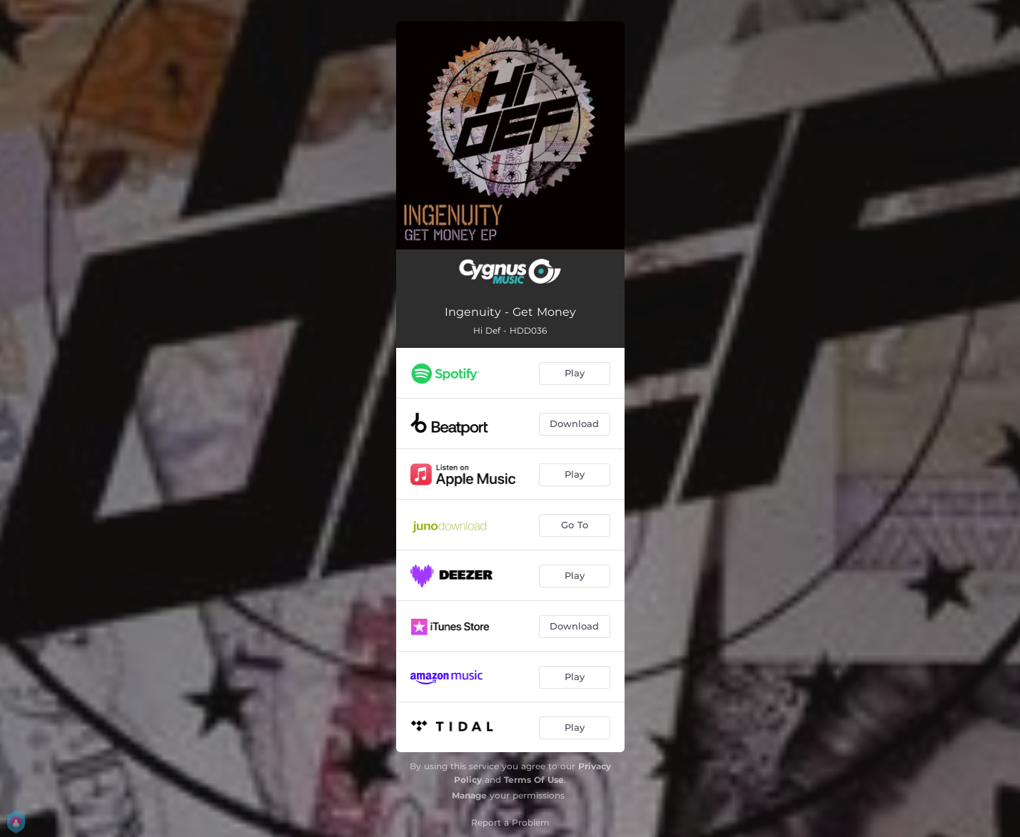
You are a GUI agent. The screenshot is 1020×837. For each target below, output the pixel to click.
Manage (469, 795)
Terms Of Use (534, 779)
